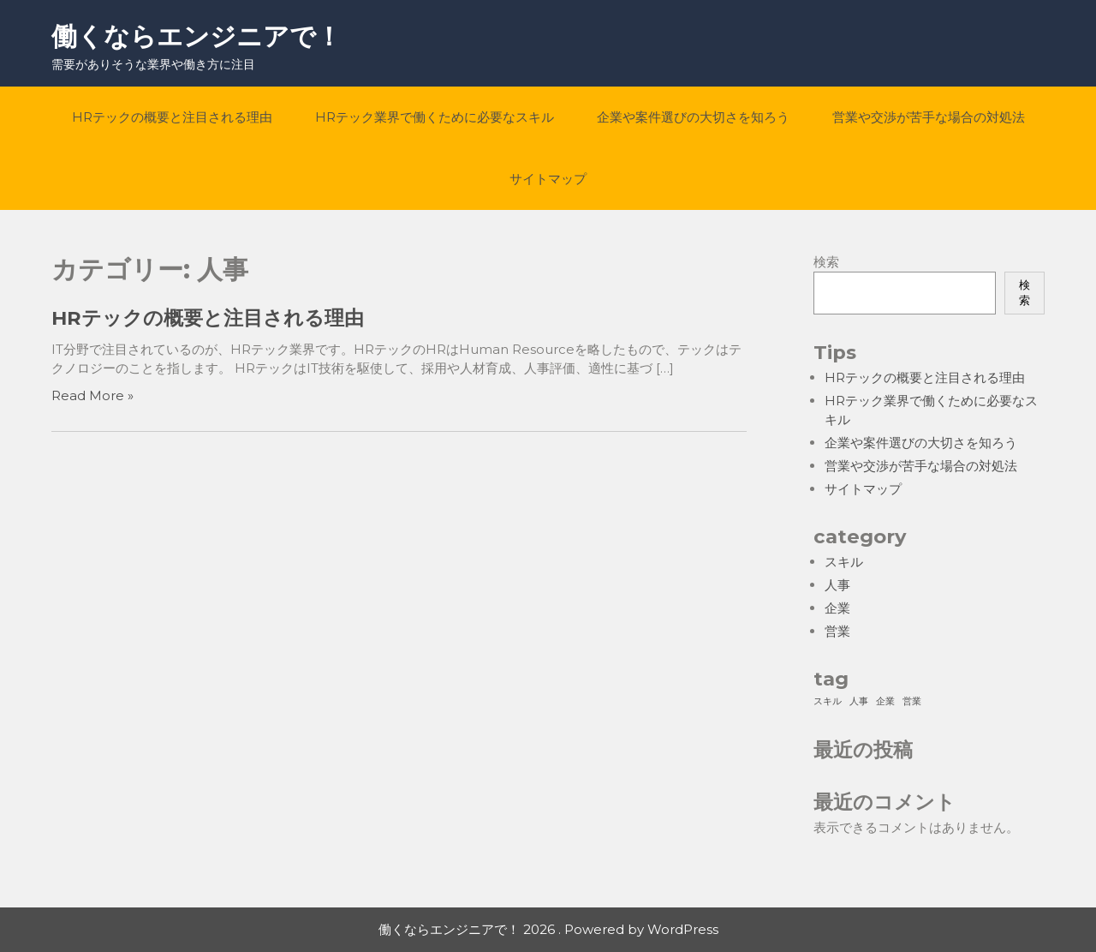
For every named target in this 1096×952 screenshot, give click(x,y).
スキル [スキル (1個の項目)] (827, 701)
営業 (837, 631)
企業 (837, 608)
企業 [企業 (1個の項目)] (885, 701)
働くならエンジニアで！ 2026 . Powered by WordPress (548, 929)
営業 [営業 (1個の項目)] (911, 701)
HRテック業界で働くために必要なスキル (434, 117)
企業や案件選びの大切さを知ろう (693, 117)
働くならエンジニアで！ (196, 36)
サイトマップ (548, 179)
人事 (837, 585)
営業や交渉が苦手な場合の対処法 (928, 117)
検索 (826, 262)
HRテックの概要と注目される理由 (172, 117)
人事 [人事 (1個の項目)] (858, 701)
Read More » (92, 395)
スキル (844, 562)
